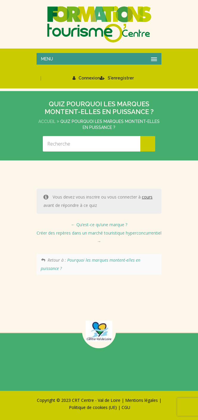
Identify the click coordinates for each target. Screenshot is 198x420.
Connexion (86, 78)
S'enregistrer (117, 78)
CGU (126, 407)
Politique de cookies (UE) (93, 407)
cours (147, 197)
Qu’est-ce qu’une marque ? (99, 224)
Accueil (47, 121)
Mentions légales (141, 400)
